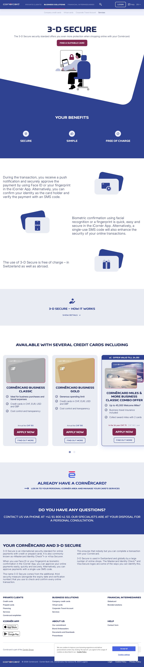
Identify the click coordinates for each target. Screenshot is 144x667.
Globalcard (112, 601)
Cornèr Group (28, 649)
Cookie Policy (120, 662)
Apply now (25, 432)
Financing (7, 608)
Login (120, 4)
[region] (96, 652)
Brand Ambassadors (60, 628)
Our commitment (59, 625)
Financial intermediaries (81, 5)
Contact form (113, 625)
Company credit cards (61, 601)
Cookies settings (124, 655)
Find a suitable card (72, 43)
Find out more (26, 440)
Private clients (33, 5)
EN (138, 4)
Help (131, 4)
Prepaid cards (8, 605)
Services (6, 612)
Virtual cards (57, 605)
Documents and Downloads (63, 632)
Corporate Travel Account (62, 608)
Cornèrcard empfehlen (12, 615)
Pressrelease (57, 635)
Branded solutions (115, 605)
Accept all (123, 649)
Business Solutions (54, 5)
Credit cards (8, 601)
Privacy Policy (135, 662)
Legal (110, 662)
